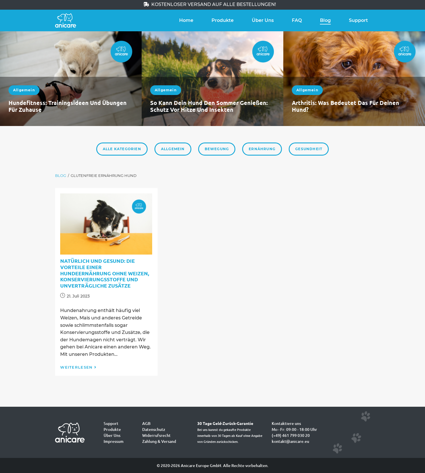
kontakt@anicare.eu (290, 441)
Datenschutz (153, 429)
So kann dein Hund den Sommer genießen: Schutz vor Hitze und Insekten (209, 106)
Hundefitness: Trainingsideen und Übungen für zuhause (68, 106)
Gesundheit (308, 149)
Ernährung (262, 149)
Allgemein (24, 90)
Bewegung (217, 149)
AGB (146, 423)
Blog (325, 20)
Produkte (223, 20)
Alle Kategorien (122, 149)
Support (358, 20)
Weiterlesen (78, 367)
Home (186, 20)
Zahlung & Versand (159, 441)
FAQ (297, 20)
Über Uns (263, 20)
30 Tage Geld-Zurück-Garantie (225, 423)
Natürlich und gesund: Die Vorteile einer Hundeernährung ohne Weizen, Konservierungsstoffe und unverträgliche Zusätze (104, 272)
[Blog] (60, 175)
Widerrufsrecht (156, 435)
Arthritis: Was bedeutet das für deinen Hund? (345, 106)
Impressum (113, 441)
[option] (71, 78)
